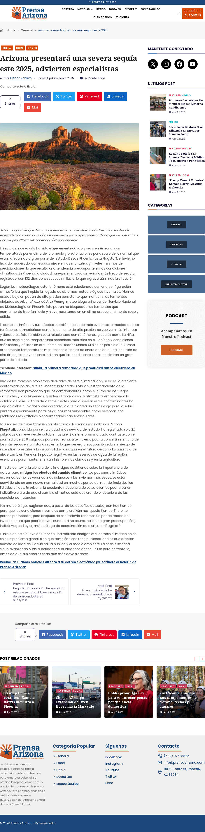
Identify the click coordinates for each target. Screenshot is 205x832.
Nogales (115, 9)
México (101, 9)
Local (19, 48)
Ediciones (122, 17)
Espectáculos (150, 9)
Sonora (187, 142)
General (27, 30)
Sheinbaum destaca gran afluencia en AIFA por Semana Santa (186, 125)
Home (11, 30)
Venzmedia (47, 823)
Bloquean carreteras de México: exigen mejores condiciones (185, 99)
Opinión (32, 48)
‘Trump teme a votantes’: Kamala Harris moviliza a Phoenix (186, 177)
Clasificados (102, 17)
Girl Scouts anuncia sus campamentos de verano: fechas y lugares (178, 699)
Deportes (131, 9)
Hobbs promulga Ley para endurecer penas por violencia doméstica (127, 699)
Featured (175, 90)
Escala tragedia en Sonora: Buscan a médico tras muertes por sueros (186, 151)
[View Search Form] (179, 13)
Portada (68, 9)
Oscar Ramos (21, 78)
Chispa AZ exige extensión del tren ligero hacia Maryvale (75, 701)
